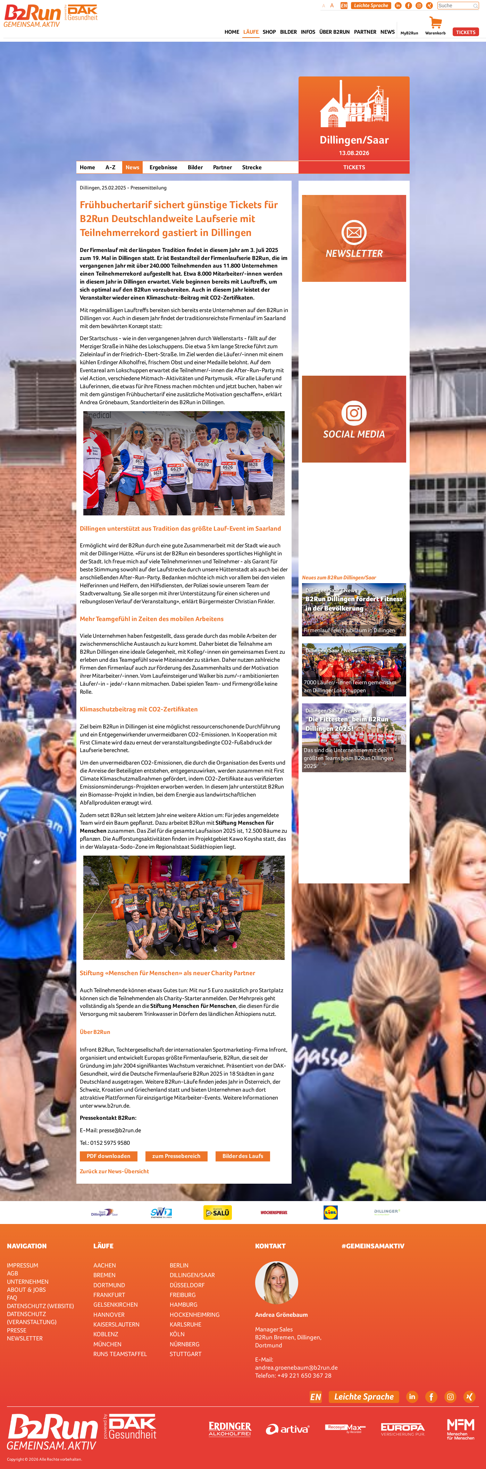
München (107, 1344)
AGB (12, 1273)
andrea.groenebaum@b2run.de (296, 1367)
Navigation (27, 1246)
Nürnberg (185, 1344)
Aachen (104, 1265)
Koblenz (105, 1334)
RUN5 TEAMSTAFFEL (120, 1353)
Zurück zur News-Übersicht (114, 1171)
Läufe (103, 1246)
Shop (269, 31)
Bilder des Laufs (243, 1156)
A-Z (110, 167)
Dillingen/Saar (192, 1275)
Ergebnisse (163, 167)
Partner (222, 167)
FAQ (12, 1297)
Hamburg (184, 1304)
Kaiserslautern (116, 1324)
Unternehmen (28, 1281)
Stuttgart (186, 1353)
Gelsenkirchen (115, 1304)
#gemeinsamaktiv (373, 1246)
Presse (16, 1330)
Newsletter (25, 1338)
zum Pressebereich (176, 1156)
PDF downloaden (109, 1156)
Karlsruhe (185, 1324)
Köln (177, 1334)
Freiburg (183, 1294)
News (387, 31)
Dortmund (109, 1285)
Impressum (22, 1265)
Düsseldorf (187, 1285)
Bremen (104, 1275)
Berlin (179, 1265)
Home (232, 31)
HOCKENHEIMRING (195, 1314)
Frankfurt (109, 1294)
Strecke (252, 167)
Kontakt (270, 1246)
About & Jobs (26, 1289)
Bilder (288, 31)
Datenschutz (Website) (40, 1305)
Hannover (109, 1314)
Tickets (466, 32)
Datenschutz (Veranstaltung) (32, 1317)
